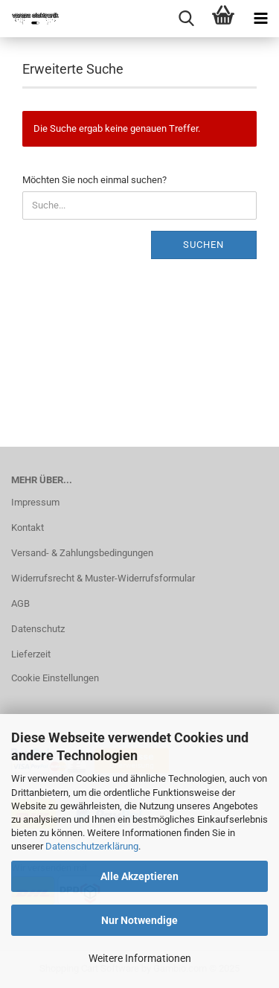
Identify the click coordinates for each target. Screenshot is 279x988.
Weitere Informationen (140, 958)
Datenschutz (38, 628)
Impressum (35, 502)
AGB (20, 603)
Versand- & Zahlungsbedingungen (82, 552)
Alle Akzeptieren (139, 876)
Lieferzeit (31, 654)
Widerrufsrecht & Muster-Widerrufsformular (103, 578)
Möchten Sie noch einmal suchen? (94, 179)
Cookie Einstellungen (55, 677)
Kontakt (27, 527)
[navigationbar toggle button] (260, 18)
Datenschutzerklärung (91, 846)
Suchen (203, 244)
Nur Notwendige (139, 920)
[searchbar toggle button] (186, 18)
